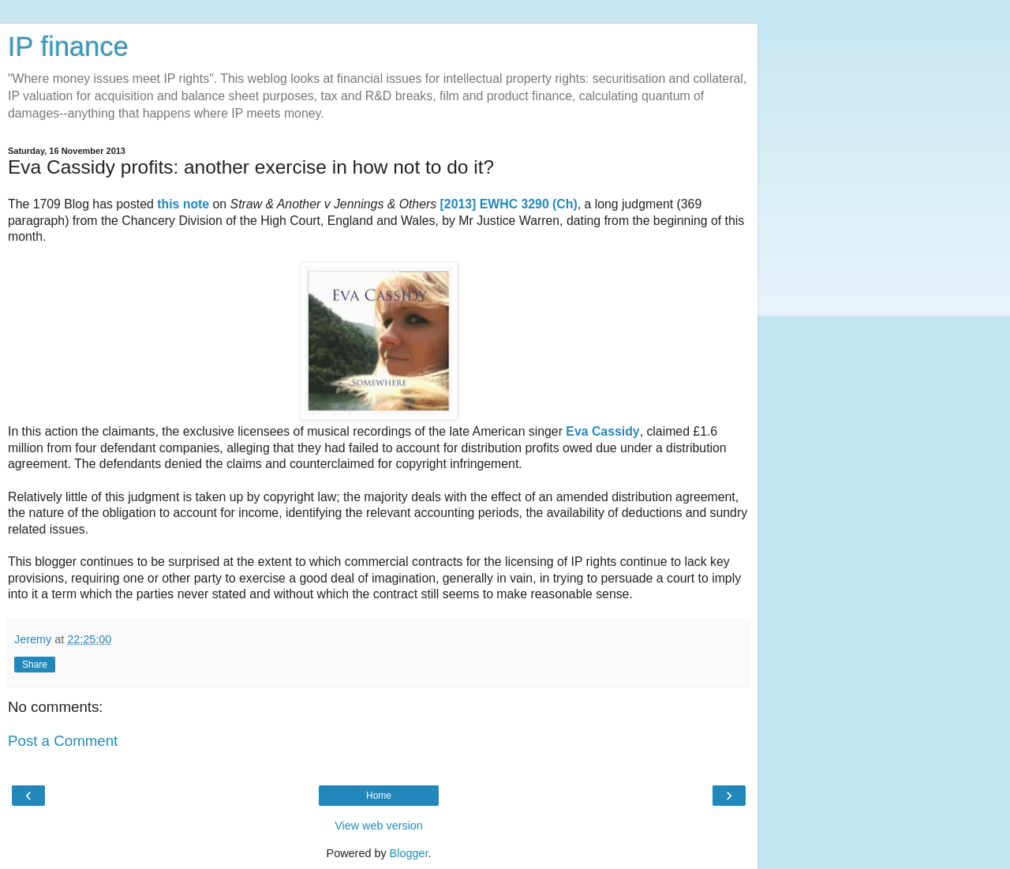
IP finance (68, 47)
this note (184, 204)
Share (34, 664)
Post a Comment (63, 740)
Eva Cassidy (602, 431)
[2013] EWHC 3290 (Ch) (509, 204)
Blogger (409, 853)
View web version (379, 825)
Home (378, 795)
